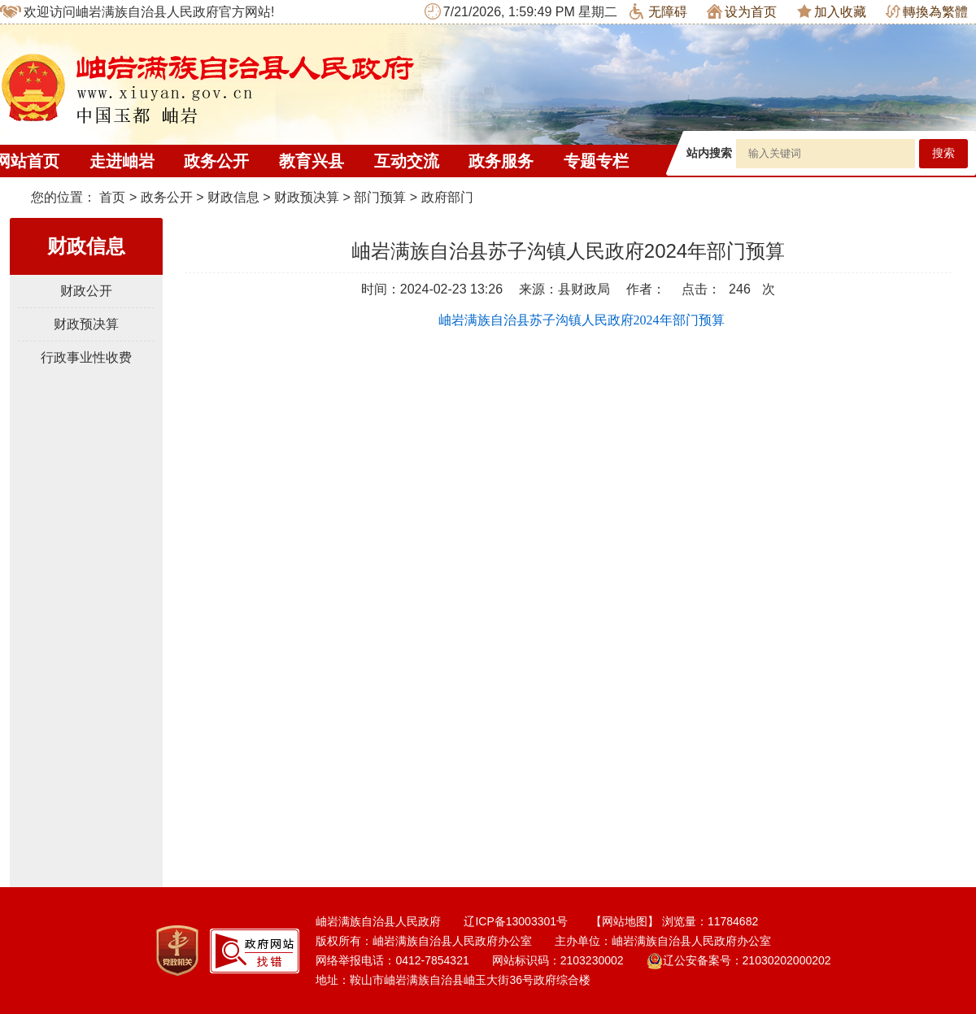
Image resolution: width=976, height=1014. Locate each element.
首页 (112, 197)
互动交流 (406, 161)
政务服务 (501, 161)
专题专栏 (596, 161)
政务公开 (216, 161)
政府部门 (447, 197)
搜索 (943, 153)
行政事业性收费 (86, 357)
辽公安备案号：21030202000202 (739, 960)
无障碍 (658, 11)
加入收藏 (831, 11)
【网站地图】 (624, 921)
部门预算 (380, 197)
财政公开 (86, 291)
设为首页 (742, 11)
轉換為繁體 (927, 12)
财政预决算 (306, 197)
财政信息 (233, 197)
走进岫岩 (122, 161)
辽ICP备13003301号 (516, 921)
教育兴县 (311, 161)
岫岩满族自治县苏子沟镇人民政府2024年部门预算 (581, 320)
